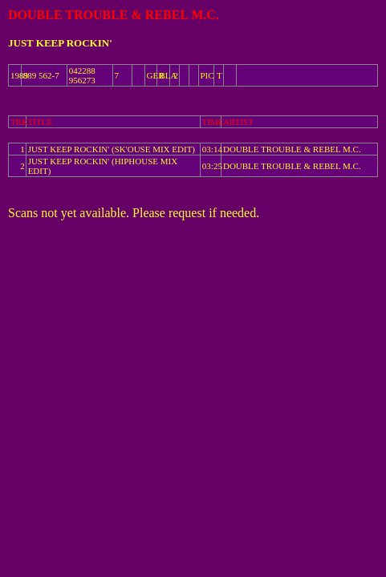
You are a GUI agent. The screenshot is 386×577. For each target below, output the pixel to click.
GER (156, 75)
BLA (168, 75)
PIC (207, 75)
